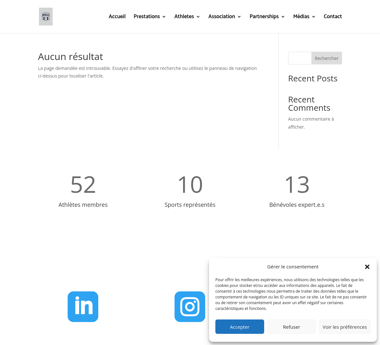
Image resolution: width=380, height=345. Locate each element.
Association (221, 17)
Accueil (117, 17)
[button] (367, 267)
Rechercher (327, 58)
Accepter (240, 327)
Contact (333, 17)
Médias (301, 17)
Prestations (147, 17)
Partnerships (264, 17)
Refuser (291, 327)
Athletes (184, 17)
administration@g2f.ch (197, 272)
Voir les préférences (345, 327)
